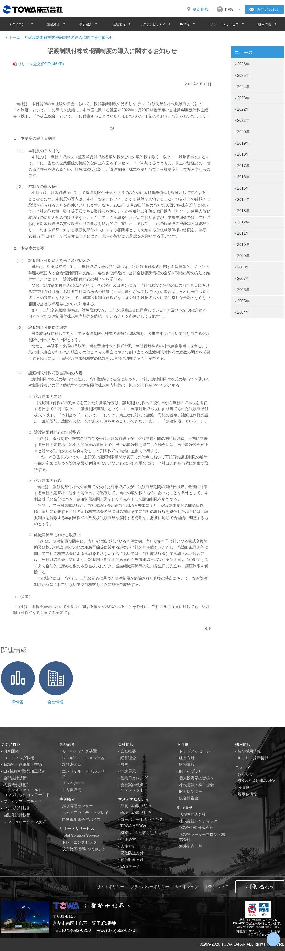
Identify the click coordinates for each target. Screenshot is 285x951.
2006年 (243, 290)
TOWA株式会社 (192, 814)
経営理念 (128, 758)
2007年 (243, 278)
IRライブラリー (192, 771)
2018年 (243, 154)
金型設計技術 (15, 778)
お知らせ (245, 774)
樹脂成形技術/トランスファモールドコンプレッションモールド (26, 790)
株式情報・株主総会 (196, 785)
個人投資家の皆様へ (196, 778)
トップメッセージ (194, 751)
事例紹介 (67, 799)
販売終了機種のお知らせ (83, 849)
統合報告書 (188, 798)
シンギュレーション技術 (24, 822)
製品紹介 (67, 744)
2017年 (243, 166)
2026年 (243, 64)
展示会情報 (247, 794)
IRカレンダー (190, 792)
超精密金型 (71, 764)
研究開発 (11, 751)
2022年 (243, 109)
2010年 (243, 245)
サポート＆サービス (77, 829)
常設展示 (128, 771)
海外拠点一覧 (190, 846)
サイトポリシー (110, 887)
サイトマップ (186, 887)
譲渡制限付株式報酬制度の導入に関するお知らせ (70, 37)
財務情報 (187, 764)
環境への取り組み (135, 813)
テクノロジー (12, 744)
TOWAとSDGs (133, 826)
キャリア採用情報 (253, 758)
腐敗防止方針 (132, 853)
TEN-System (73, 783)
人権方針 (128, 846)
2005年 (243, 301)
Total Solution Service (80, 835)
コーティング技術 (18, 758)
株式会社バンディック (198, 821)
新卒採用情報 (249, 751)
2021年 (243, 120)
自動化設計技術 (16, 815)
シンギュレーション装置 (83, 758)
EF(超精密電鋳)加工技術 (24, 771)
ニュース (243, 767)
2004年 (243, 312)
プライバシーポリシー (149, 887)
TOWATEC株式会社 (196, 828)
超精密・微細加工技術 (22, 764)
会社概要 (128, 751)
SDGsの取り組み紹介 (256, 781)
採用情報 (243, 744)
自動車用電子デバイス (81, 819)
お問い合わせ (268, 9)
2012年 (243, 222)
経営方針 (187, 758)
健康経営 (128, 839)
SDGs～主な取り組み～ (141, 833)
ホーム (14, 37)
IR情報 (17, 702)
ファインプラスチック (22, 801)
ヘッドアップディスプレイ (85, 813)
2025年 (243, 75)
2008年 (243, 267)
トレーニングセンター (81, 842)
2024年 (243, 87)
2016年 (243, 177)
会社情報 (55, 702)
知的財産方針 (132, 860)
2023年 (243, 98)
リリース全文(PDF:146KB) (39, 64)
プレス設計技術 (16, 808)
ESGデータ (130, 866)
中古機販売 (71, 790)
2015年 (243, 188)
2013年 (243, 211)
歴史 (124, 764)
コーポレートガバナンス (141, 819)
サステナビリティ (133, 799)
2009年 (243, 256)
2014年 (243, 200)
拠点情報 (201, 9)
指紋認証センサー (77, 806)
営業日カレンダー (135, 778)
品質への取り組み (135, 806)
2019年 (243, 143)
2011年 (243, 233)
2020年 (243, 132)
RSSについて (216, 887)
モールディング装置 (79, 751)
